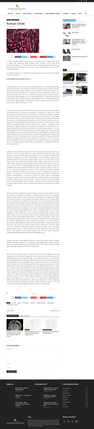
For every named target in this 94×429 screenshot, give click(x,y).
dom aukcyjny (25, 299)
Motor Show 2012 (54, 307)
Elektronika (65, 396)
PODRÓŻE (66, 13)
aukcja (19, 299)
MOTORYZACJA (39, 13)
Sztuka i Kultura (15, 19)
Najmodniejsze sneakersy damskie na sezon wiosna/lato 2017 (51, 400)
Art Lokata (13, 299)
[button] (85, 13)
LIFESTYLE (10, 13)
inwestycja (32, 299)
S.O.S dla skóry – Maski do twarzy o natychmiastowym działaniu (22, 400)
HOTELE (64, 401)
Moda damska (66, 389)
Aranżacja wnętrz (47, 326)
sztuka (16, 301)
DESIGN (73, 13)
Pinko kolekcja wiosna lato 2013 (79, 56)
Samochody (65, 403)
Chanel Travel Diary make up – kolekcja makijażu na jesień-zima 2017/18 (79, 26)
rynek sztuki (10, 301)
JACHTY (18, 13)
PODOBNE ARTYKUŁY (12, 312)
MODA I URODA (27, 13)
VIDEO (80, 13)
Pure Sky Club (79, 95)
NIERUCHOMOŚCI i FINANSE (53, 13)
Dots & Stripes (75, 32)
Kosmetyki (78, 80)
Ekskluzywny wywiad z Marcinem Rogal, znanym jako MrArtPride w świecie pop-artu (32, 330)
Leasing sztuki (50, 299)
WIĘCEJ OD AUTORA (25, 312)
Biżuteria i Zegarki (67, 80)
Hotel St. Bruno (10, 307)
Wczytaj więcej (75, 64)
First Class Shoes (76, 49)
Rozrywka (78, 93)
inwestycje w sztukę (41, 299)
